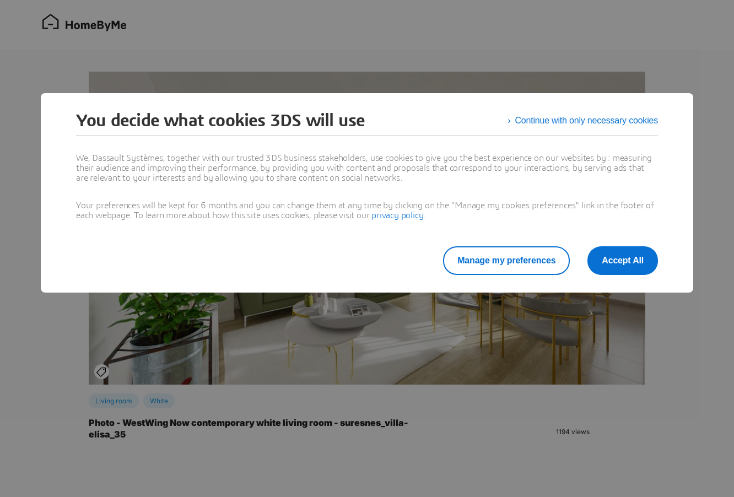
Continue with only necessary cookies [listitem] (586, 120)
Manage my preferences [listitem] (506, 260)
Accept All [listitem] (623, 260)
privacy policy (397, 215)
